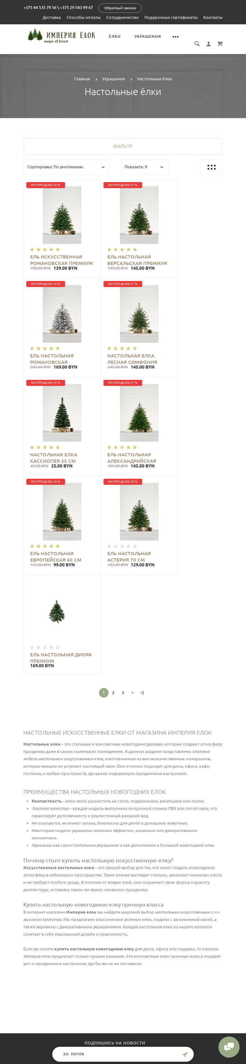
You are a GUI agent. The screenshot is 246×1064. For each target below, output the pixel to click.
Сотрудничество (122, 17)
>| (142, 487)
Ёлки (119, 36)
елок (215, 707)
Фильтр (123, 139)
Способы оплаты (84, 17)
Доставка (52, 17)
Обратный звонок (120, 8)
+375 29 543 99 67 (76, 7)
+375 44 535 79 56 (39, 7)
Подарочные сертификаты (171, 17)
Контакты (213, 17)
